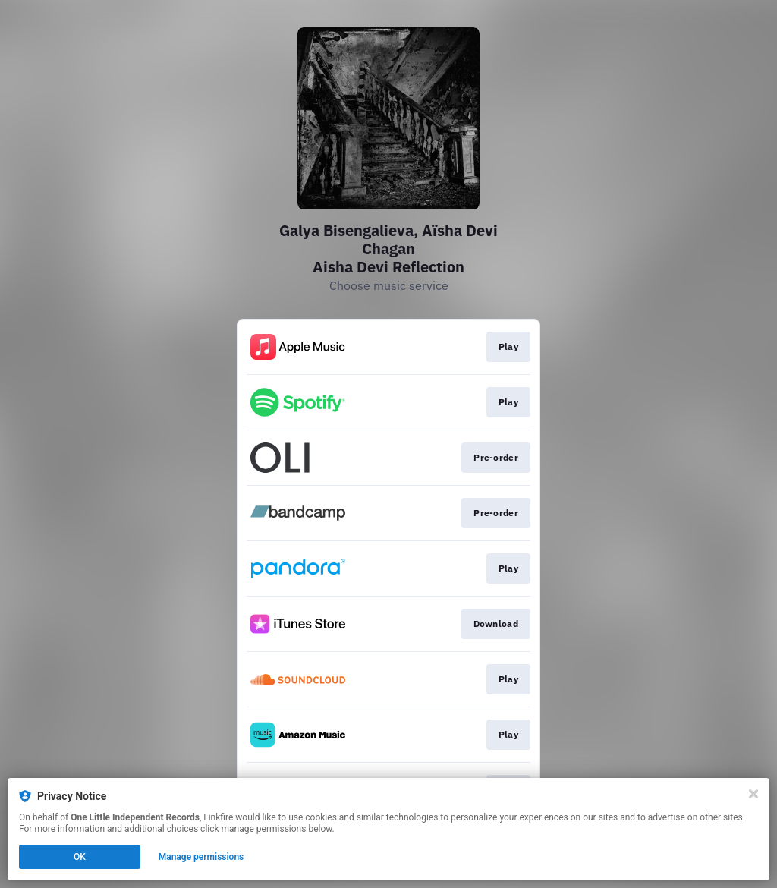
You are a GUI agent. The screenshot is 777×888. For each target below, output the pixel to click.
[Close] (753, 794)
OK (80, 857)
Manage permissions (201, 857)
